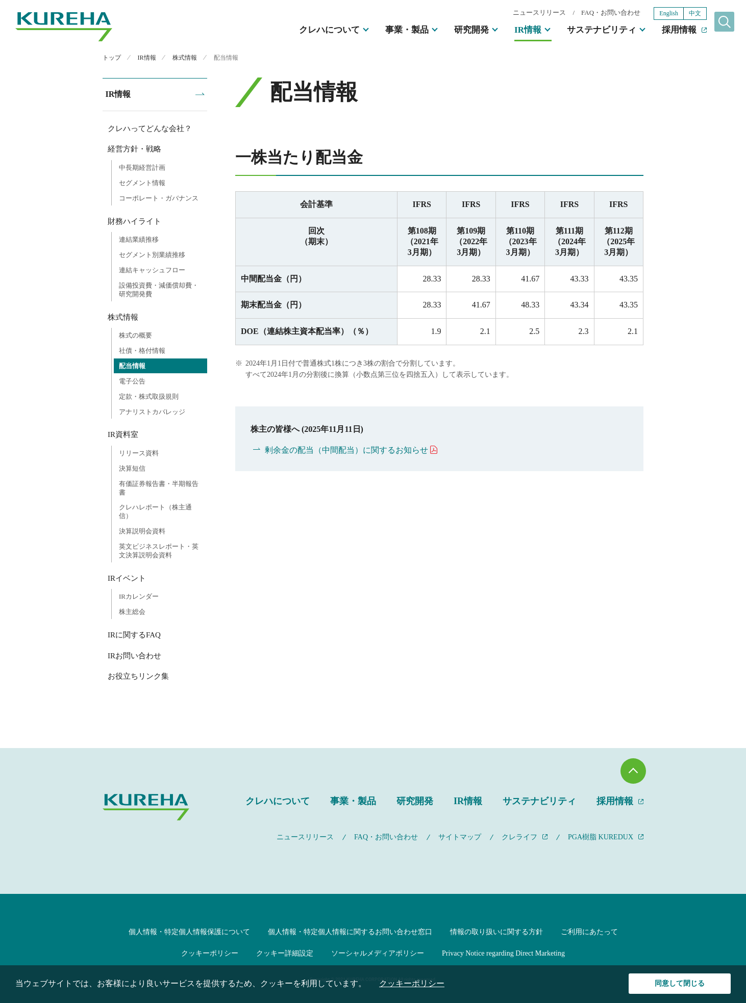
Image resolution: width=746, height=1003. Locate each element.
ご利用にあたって (589, 931)
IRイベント (127, 577)
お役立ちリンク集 (138, 675)
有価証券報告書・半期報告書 (158, 487)
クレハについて (312, 31)
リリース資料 (139, 452)
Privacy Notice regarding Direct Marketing (503, 952)
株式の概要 (135, 334)
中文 (678, 14)
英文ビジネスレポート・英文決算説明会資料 (158, 550)
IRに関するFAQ (134, 634)
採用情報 (661, 31)
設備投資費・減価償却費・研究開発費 (158, 288)
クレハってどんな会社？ (150, 127)
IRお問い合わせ (134, 655)
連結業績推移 (139, 238)
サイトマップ (459, 836)
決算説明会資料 (142, 530)
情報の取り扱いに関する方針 (496, 931)
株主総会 (132, 610)
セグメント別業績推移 (152, 254)
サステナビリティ (584, 31)
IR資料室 (123, 433)
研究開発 (454, 31)
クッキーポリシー (209, 952)
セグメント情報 (142, 182)
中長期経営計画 (142, 166)
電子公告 (132, 380)
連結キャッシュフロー (152, 269)
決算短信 (132, 467)
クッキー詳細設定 (284, 952)
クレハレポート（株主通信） (155, 511)
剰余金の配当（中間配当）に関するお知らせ (346, 450)
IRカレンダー (139, 595)
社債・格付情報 (142, 349)
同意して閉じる (680, 983)
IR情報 (510, 31)
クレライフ (519, 836)
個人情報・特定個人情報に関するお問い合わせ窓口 (350, 931)
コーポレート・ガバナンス (158, 197)
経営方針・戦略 (134, 148)
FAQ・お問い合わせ (593, 13)
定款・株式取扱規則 (149, 395)
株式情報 (123, 316)
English (651, 14)
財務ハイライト (134, 220)
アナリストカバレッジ (152, 411)
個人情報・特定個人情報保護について (189, 931)
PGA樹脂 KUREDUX (600, 836)
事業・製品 (389, 31)
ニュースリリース (522, 13)
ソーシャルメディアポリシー (377, 952)
